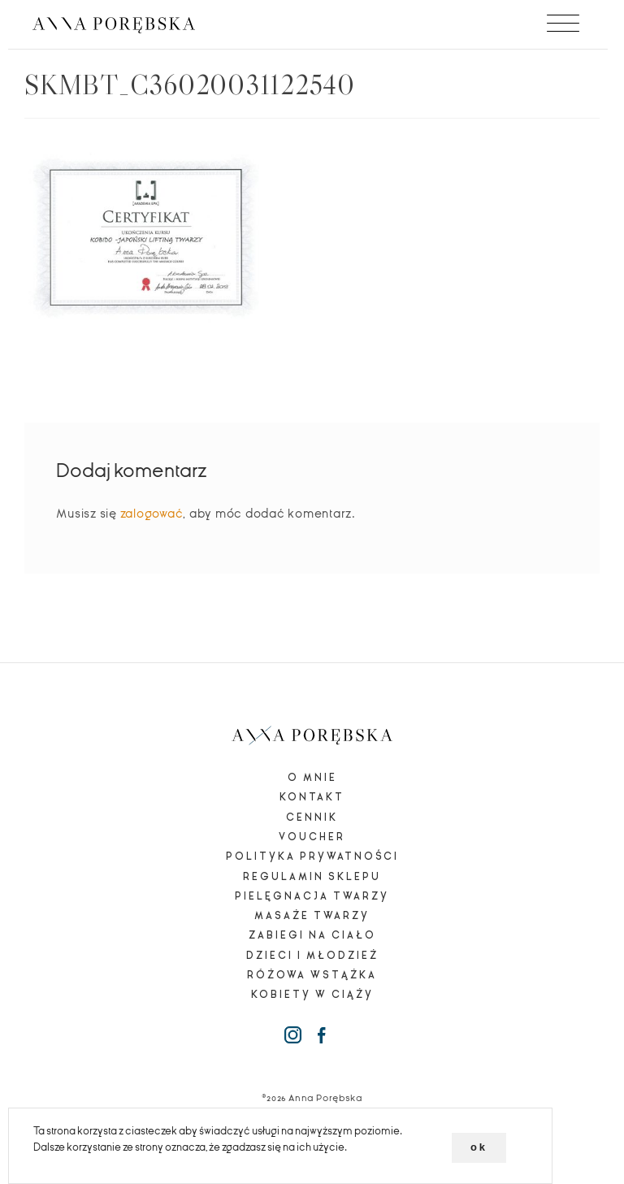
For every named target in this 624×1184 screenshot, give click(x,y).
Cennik (312, 817)
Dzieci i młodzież (312, 956)
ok (479, 1147)
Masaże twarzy (312, 916)
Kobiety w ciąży (312, 995)
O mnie (312, 778)
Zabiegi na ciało (312, 935)
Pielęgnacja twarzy (312, 896)
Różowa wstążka (312, 975)
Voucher (312, 837)
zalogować (152, 513)
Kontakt (312, 797)
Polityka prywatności (312, 856)
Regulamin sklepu (312, 877)
